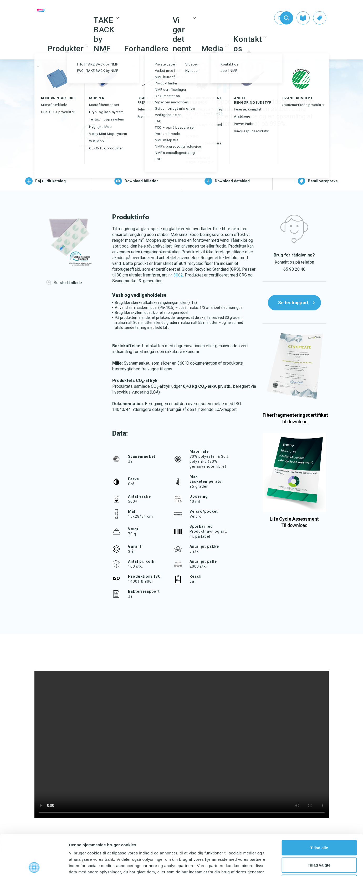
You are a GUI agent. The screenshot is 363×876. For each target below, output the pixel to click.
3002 (178, 275)
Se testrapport (293, 302)
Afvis (319, 841)
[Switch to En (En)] (270, 17)
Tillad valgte (319, 824)
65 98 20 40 (294, 269)
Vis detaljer (273, 865)
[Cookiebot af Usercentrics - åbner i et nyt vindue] (34, 866)
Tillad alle (319, 807)
